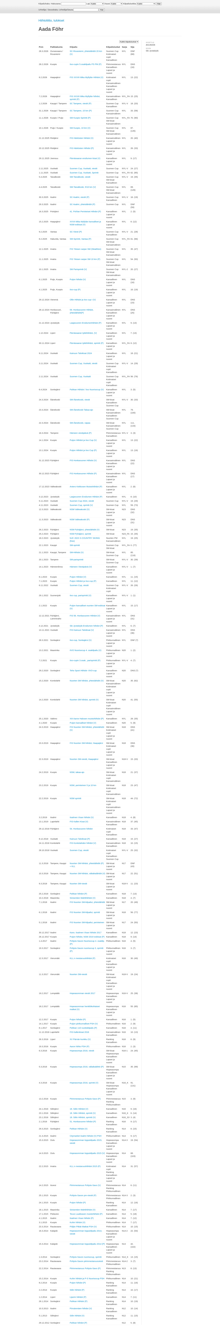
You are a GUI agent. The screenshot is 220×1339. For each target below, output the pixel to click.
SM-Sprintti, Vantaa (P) (80, 239)
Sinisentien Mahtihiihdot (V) (82, 898)
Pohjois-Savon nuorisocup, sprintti (86, 1257)
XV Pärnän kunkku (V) (80, 1039)
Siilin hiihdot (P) (77, 1290)
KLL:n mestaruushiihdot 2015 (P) (85, 1166)
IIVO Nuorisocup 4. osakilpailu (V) (85, 650)
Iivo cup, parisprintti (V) (80, 595)
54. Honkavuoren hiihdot (81, 829)
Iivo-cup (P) (75, 289)
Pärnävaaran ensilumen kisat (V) (85, 158)
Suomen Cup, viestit (79, 585)
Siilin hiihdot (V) (77, 1315)
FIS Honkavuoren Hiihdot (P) (83, 473)
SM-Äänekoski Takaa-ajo (81, 410)
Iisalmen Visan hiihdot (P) (82, 1218)
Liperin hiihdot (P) (78, 1297)
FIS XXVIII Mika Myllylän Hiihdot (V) (86, 77)
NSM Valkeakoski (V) (80, 509)
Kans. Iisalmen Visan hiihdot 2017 (85, 932)
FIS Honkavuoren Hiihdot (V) (83, 460)
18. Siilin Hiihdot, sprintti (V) (83, 1113)
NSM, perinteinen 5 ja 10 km (83, 785)
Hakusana (55, 3)
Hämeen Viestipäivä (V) (81, 566)
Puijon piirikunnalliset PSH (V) (84, 1023)
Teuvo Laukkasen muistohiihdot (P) (86, 1214)
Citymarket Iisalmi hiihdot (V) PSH (85, 1136)
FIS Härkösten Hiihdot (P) (82, 148)
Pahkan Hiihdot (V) (78, 1128)
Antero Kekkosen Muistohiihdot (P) (86, 486)
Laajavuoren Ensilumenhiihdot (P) (85, 323)
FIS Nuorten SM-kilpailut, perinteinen (87, 922)
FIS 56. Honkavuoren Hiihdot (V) (85, 615)
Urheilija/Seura (66, 9)
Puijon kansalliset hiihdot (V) (83, 723)
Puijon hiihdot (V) (78, 279)
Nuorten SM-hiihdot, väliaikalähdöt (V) (87, 873)
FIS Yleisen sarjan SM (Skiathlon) (85, 249)
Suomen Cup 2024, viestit (82, 501)
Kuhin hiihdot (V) (77, 1222)
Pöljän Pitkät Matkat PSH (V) (83, 1226)
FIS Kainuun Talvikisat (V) (82, 630)
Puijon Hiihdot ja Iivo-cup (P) (83, 581)
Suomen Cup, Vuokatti (80, 376)
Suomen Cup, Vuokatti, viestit (83, 168)
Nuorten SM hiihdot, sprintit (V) (84, 699)
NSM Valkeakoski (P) (80, 519)
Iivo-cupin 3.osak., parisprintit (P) (85, 660)
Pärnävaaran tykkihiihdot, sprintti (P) (87, 343)
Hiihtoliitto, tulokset (51, 20)
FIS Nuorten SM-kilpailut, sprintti (85, 912)
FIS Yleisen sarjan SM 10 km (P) (85, 259)
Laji (88, 3)
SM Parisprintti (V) (78, 269)
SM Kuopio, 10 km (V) (80, 128)
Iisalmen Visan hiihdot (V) (82, 817)
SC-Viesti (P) (76, 232)
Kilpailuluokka (129, 3)
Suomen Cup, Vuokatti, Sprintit (84, 172)
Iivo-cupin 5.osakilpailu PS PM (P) (85, 64)
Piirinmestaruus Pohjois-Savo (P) (85, 1099)
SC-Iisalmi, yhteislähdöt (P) (82, 204)
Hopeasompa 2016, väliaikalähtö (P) (87, 1066)
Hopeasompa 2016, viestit (82, 1050)
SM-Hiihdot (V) (76, 552)
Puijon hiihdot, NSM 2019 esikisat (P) (87, 937)
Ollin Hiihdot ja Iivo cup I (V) (83, 299)
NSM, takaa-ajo (77, 772)
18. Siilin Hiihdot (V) (79, 1109)
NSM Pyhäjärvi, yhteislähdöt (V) (84, 529)
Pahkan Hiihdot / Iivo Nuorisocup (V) (87, 389)
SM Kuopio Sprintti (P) (80, 118)
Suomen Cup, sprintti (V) (81, 505)
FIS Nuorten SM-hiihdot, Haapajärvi (86, 743)
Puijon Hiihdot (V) (78, 577)
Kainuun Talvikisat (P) (80, 839)
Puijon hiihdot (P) (78, 1019)
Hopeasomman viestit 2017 (82, 993)
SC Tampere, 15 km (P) (81, 110)
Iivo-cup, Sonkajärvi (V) (80, 640)
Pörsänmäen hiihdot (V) (81, 1308)
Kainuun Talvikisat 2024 (81, 353)
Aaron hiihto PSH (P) (79, 1046)
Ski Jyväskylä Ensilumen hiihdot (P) (86, 626)
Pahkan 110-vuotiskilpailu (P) (83, 1028)
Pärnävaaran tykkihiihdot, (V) (83, 333)
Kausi (107, 3)
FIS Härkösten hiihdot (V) (81, 138)
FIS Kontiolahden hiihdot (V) (83, 843)
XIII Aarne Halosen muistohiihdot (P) (87, 718)
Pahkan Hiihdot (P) (78, 1301)
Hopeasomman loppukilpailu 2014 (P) (87, 1244)
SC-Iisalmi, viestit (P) (79, 197)
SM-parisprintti (76, 559)
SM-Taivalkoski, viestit (80, 177)
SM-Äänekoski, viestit (80, 399)
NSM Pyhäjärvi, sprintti (80, 534)
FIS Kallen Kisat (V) (79, 821)
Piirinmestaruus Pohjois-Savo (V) (85, 1185)
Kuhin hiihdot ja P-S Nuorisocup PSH (87, 1278)
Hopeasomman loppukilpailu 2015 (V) (87, 1153)
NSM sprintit (75, 798)
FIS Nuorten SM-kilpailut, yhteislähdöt (87, 902)
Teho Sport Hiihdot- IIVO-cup (83, 670)
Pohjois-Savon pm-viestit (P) (83, 1195)
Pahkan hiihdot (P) (78, 893)
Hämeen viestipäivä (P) (80, 433)
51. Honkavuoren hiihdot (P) (83, 1121)
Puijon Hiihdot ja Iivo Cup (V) (83, 440)
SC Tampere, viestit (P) (80, 103)
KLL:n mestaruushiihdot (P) (82, 958)
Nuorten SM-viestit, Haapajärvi (84, 759)
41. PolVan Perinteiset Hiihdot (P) (85, 211)
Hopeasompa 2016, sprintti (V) (84, 1082)
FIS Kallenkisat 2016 (79, 1032)
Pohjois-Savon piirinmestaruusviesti (86, 1261)
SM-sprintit (75, 545)
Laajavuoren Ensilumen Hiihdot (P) (86, 496)
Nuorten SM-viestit (78, 883)
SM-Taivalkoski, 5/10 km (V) (83, 187)
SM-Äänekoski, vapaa (80, 423)
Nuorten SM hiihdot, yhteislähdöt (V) (87, 680)
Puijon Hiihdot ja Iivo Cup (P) (83, 450)
